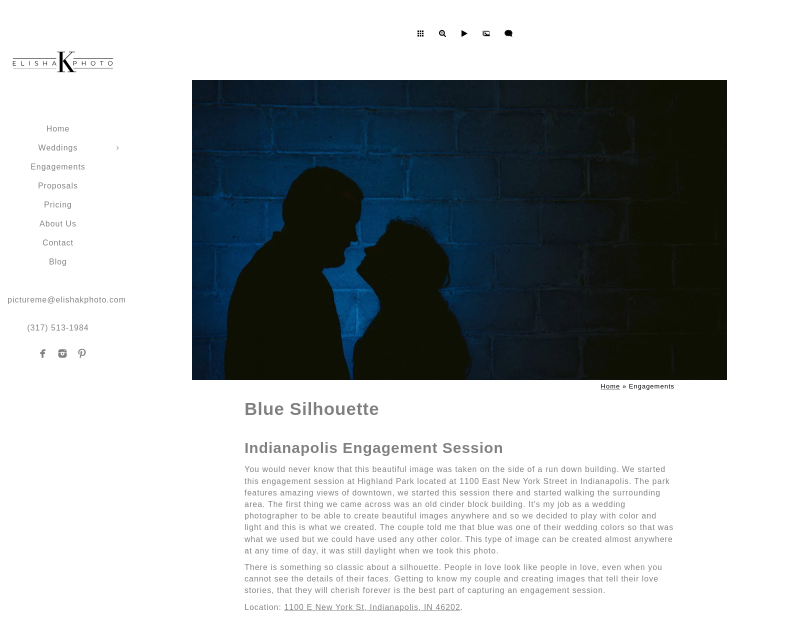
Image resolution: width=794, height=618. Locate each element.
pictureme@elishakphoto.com (67, 300)
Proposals (58, 186)
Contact (58, 242)
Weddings (58, 148)
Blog (58, 262)
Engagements (58, 166)
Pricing (58, 204)
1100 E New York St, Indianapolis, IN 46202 (372, 607)
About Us (58, 224)
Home (58, 128)
